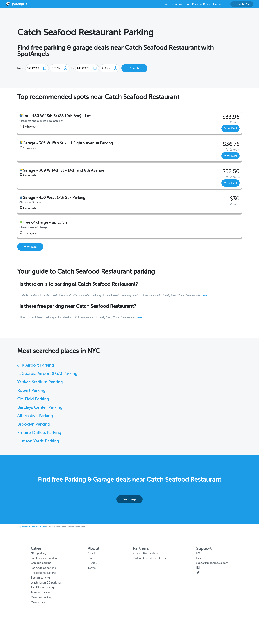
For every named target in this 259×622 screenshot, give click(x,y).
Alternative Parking (35, 415)
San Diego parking (42, 587)
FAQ (198, 553)
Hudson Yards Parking (38, 441)
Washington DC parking (46, 582)
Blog (90, 558)
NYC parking (38, 553)
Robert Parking (31, 390)
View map (30, 246)
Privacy (92, 563)
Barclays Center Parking (39, 407)
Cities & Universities (145, 553)
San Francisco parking (44, 558)
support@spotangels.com (212, 563)
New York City (39, 527)
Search (134, 68)
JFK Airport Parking (35, 365)
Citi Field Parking (33, 399)
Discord (201, 558)
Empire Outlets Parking (39, 432)
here (204, 295)
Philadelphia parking (43, 572)
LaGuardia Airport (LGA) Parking (47, 373)
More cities (38, 602)
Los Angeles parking (43, 567)
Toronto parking (41, 592)
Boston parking (40, 577)
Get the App (242, 4)
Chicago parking (41, 563)
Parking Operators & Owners (151, 558)
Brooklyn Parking (33, 424)
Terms (92, 567)
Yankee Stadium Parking (40, 382)
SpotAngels (24, 527)
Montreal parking (41, 597)
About (91, 553)
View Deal (230, 128)
